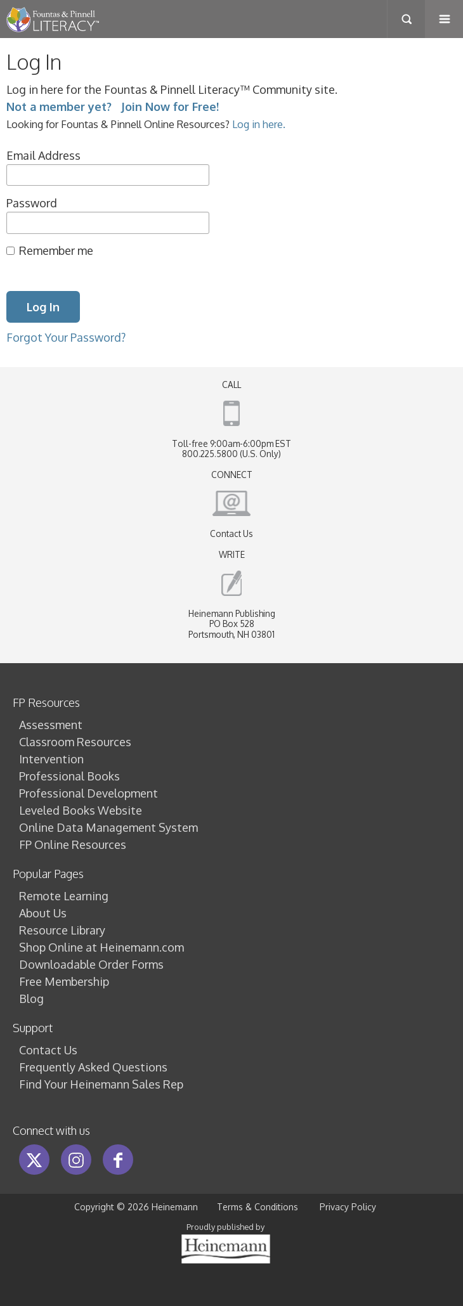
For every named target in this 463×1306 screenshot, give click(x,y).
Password (31, 203)
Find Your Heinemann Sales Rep (101, 1084)
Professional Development (88, 793)
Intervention (51, 759)
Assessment (50, 725)
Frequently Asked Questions (93, 1067)
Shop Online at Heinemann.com (101, 947)
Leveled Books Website (80, 810)
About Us (43, 913)
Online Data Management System (108, 827)
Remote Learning (63, 896)
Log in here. (258, 124)
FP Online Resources (72, 844)
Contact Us (231, 533)
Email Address (43, 155)
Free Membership (64, 981)
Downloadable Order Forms (91, 964)
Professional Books (69, 776)
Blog (31, 998)
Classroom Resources (75, 742)
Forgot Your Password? (66, 337)
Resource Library (62, 930)
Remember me (56, 250)
